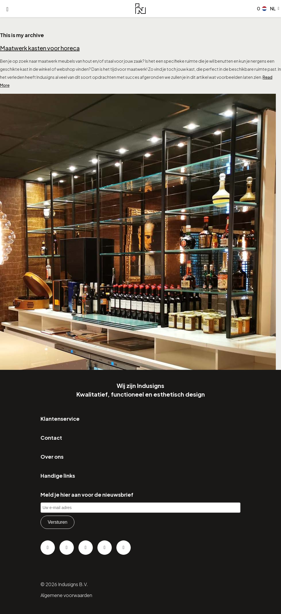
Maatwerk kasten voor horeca (40, 47)
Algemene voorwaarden (66, 595)
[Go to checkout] (257, 8)
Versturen (57, 522)
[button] (270, 8)
